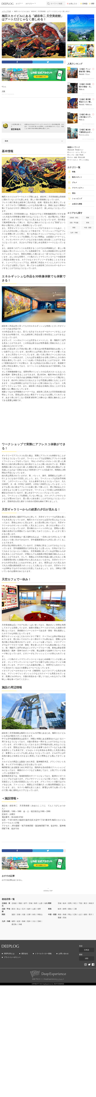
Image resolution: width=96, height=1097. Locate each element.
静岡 (64, 909)
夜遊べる (82, 89)
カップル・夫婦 (73, 155)
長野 (39, 909)
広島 (75, 914)
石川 (23, 909)
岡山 (70, 914)
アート (4, 86)
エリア (18, 3)
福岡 (13, 921)
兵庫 (29, 914)
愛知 (70, 909)
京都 (18, 914)
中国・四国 (52, 914)
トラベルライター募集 (43, 953)
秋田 (35, 903)
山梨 (34, 909)
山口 (80, 914)
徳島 (85, 914)
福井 (29, 909)
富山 (18, 909)
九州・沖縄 (6, 921)
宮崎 (39, 921)
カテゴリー (30, 3)
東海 (49, 909)
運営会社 (24, 953)
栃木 (64, 903)
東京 (85, 903)
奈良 (34, 914)
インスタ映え (84, 160)
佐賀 (18, 921)
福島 (46, 903)
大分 (34, 921)
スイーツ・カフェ (84, 135)
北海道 (14, 903)
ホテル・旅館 (72, 157)
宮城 (30, 903)
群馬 (70, 903)
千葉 (80, 903)
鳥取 (59, 914)
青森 (20, 903)
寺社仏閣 (82, 157)
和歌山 (39, 914)
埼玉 (75, 903)
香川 (90, 914)
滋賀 (13, 914)
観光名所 (82, 74)
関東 (49, 903)
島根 (64, 914)
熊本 (29, 921)
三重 (75, 909)
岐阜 (59, 909)
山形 (40, 903)
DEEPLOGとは (9, 953)
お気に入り (73, 3)
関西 (3, 914)
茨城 (59, 903)
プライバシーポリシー (12, 957)
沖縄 (20, 924)
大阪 (3, 91)
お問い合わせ (64, 953)
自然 (81, 155)
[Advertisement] (34, 111)
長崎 (23, 921)
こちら (59, 979)
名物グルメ (89, 104)
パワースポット (73, 160)
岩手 (25, 903)
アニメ (88, 74)
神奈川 (91, 903)
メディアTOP (6, 11)
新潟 (13, 909)
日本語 (84, 3)
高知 (64, 917)
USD (92, 3)
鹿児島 (14, 924)
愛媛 (59, 917)
